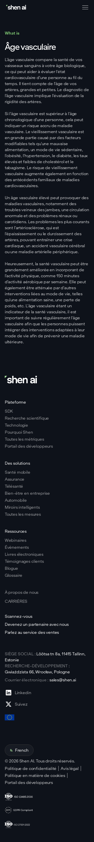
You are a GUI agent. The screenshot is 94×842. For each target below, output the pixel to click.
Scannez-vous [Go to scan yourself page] (18, 616)
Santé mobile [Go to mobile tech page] (17, 472)
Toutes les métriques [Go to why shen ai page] (24, 439)
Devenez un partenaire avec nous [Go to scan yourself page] (37, 624)
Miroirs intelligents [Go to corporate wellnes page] (22, 507)
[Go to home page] (16, 7)
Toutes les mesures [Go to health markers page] (23, 514)
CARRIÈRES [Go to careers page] (16, 601)
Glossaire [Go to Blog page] (14, 575)
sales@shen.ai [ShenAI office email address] (62, 679)
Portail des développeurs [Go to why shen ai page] (29, 446)
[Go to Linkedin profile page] (18, 692)
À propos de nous (21, 592)
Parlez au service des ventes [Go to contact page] (32, 632)
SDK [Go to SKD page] (9, 411)
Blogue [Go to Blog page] (11, 568)
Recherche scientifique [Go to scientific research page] (27, 418)
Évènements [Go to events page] (17, 547)
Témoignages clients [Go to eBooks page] (24, 561)
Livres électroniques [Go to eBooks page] (24, 554)
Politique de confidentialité (31, 768)
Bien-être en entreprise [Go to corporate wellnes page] (27, 493)
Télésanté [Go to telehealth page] (14, 486)
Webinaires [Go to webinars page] (15, 540)
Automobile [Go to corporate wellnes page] (16, 500)
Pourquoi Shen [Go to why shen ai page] (19, 432)
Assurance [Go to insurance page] (15, 479)
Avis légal (69, 768)
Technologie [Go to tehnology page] (16, 425)
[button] (84, 8)
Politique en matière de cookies (35, 775)
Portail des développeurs (29, 782)
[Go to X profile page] (18, 704)
